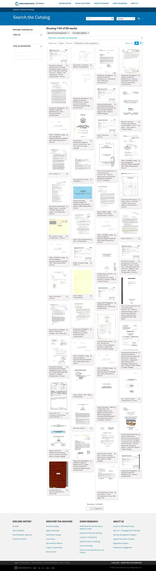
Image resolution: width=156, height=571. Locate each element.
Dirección (69, 43)
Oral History (50, 539)
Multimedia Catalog (53, 535)
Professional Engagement (122, 547)
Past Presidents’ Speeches (22, 535)
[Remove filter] (68, 33)
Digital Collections (53, 530)
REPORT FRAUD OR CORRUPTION (131, 563)
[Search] (100, 18)
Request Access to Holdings (90, 541)
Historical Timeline (20, 539)
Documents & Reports (54, 543)
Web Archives (51, 552)
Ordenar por (53, 43)
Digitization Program (121, 543)
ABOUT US (134, 3)
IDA (39, 568)
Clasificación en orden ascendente (86, 43)
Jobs (61, 563)
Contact (67, 563)
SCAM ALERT (115, 563)
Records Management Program (124, 535)
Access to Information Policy (123, 526)
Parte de (16, 35)
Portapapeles (140, 18)
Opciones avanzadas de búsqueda (62, 38)
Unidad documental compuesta (23, 52)
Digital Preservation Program (124, 539)
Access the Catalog (27, 10)
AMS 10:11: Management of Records (126, 530)
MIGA (47, 568)
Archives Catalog (52, 526)
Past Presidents (18, 530)
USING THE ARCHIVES (120, 3)
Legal (16, 563)
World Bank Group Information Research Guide (91, 527)
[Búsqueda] (112, 18)
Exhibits (16, 526)
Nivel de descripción (22, 46)
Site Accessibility (36, 563)
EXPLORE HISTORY (65, 3)
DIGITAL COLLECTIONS (82, 3)
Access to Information (51, 563)
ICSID (52, 568)
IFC (43, 568)
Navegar (126, 19)
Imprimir (129, 43)
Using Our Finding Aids (88, 537)
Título (61, 43)
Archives (40, 4)
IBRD (34, 568)
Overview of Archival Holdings (91, 533)
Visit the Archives (86, 546)
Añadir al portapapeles (67, 66)
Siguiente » (98, 508)
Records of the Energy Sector (23, 41)
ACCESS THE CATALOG (101, 3)
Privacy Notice (24, 563)
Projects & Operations (54, 547)
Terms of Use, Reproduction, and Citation (92, 551)
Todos (15, 38)
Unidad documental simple (22, 56)
